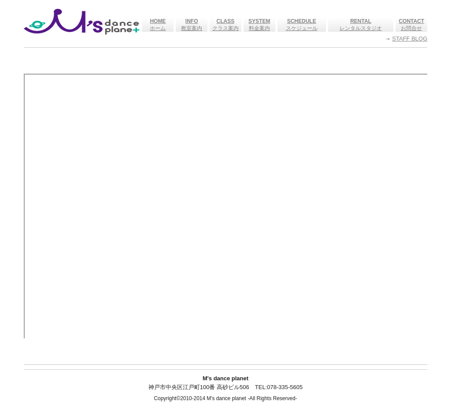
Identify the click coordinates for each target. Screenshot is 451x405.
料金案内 (259, 28)
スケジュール (302, 28)
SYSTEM (259, 21)
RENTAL (360, 21)
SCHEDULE (301, 21)
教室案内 (191, 28)
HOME (158, 21)
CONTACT (411, 21)
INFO (191, 21)
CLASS (226, 21)
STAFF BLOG (409, 38)
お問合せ (411, 28)
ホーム (158, 28)
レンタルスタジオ (361, 28)
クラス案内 (225, 28)
